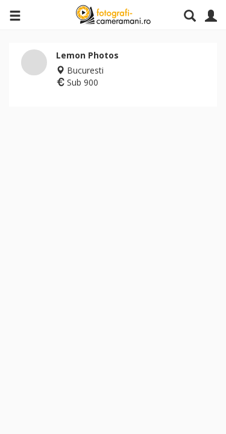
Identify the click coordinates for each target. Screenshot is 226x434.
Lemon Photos (87, 55)
